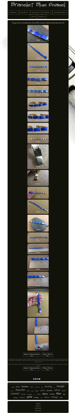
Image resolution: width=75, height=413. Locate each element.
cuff (42, 387)
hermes (25, 386)
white (61, 397)
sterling (48, 386)
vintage (54, 397)
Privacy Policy (38, 408)
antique (36, 397)
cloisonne (37, 387)
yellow (42, 390)
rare (41, 397)
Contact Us (38, 405)
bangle (60, 386)
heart (18, 386)
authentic (22, 397)
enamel (15, 393)
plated (32, 391)
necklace (12, 390)
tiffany (45, 394)
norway (23, 394)
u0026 (39, 394)
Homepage (38, 403)
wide (34, 394)
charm (46, 397)
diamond (16, 397)
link (64, 394)
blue (58, 393)
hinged (36, 390)
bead (13, 387)
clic (54, 387)
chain (28, 390)
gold (29, 396)
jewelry (50, 390)
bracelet (20, 389)
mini (31, 387)
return (52, 394)
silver (57, 389)
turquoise (29, 394)
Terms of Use (38, 410)
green (64, 390)
